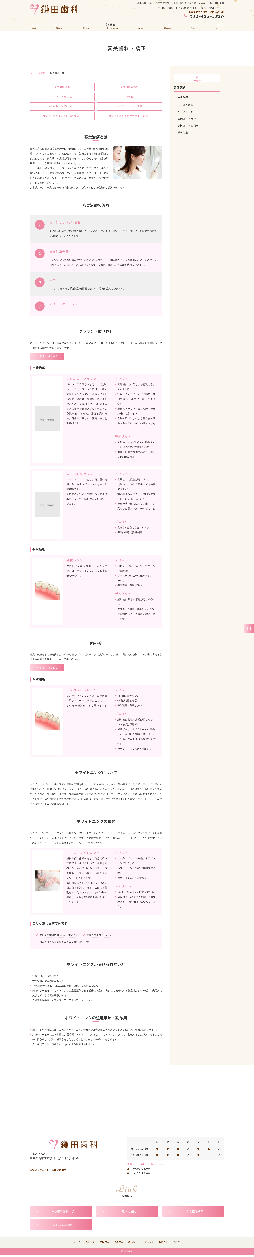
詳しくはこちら (49, 358)
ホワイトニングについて (62, 107)
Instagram (197, 79)
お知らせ (194, 25)
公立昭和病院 (195, 1214)
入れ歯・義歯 (186, 105)
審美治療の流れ (129, 87)
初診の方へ (140, 25)
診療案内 (112, 25)
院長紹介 (59, 25)
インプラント (186, 112)
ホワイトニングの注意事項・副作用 (129, 117)
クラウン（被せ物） (62, 97)
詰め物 (129, 97)
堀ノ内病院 (129, 1214)
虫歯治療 (183, 98)
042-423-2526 (47, 1166)
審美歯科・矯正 (187, 119)
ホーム (34, 25)
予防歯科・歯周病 (189, 127)
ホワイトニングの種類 (130, 107)
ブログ (219, 25)
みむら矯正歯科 (63, 1227)
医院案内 (85, 25)
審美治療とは (62, 87)
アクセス (168, 25)
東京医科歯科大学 (63, 1214)
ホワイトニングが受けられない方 (62, 117)
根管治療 (183, 134)
